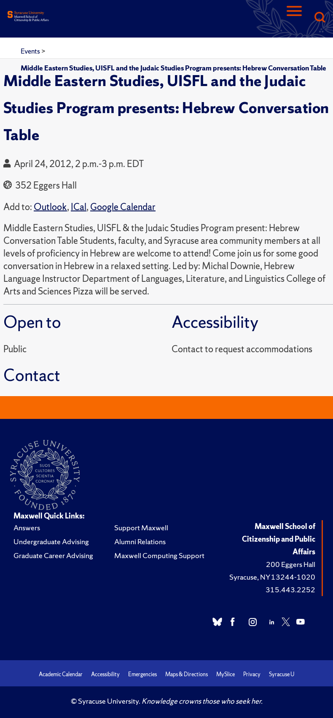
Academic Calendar (61, 674)
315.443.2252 (290, 589)
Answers (26, 527)
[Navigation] (294, 18)
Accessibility (105, 674)
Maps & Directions (186, 674)
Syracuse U (281, 674)
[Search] (319, 18)
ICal (78, 207)
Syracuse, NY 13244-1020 (272, 577)
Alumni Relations (140, 541)
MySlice (225, 674)
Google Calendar (123, 207)
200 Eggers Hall (290, 564)
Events (31, 51)
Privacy (251, 674)
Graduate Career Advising (53, 555)
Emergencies (142, 674)
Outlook (50, 207)
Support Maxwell (141, 527)
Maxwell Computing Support (159, 555)
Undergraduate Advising (51, 541)
